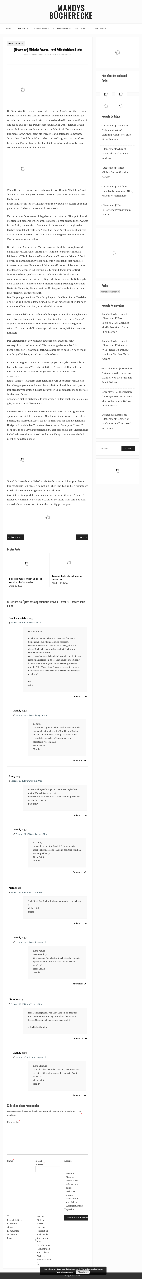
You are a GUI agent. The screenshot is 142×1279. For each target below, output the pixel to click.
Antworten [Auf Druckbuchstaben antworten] (78, 696)
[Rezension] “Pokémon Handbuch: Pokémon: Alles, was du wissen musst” (117, 191)
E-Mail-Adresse (40, 1163)
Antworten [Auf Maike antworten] (78, 923)
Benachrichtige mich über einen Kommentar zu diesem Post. (14, 1227)
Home (9, 29)
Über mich (22, 29)
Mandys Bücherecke (71, 11)
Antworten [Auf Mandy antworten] (78, 760)
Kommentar (14, 1122)
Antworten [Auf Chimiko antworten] (78, 1038)
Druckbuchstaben (18, 618)
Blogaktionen (61, 29)
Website (68, 1161)
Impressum (100, 29)
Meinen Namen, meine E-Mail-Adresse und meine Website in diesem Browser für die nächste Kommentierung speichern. (73, 1191)
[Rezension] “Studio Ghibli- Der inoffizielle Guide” (115, 172)
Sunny (12, 776)
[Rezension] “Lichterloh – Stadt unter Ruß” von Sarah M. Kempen (117, 424)
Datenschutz (81, 29)
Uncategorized (15, 43)
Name (10, 1161)
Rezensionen (40, 29)
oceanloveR (108, 368)
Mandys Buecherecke (61, 54)
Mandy (17, 710)
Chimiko (13, 999)
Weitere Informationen (65, 1272)
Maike (12, 888)
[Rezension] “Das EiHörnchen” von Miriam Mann (116, 210)
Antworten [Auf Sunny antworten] (78, 815)
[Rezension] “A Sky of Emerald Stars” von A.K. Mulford (115, 154)
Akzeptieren (82, 1272)
